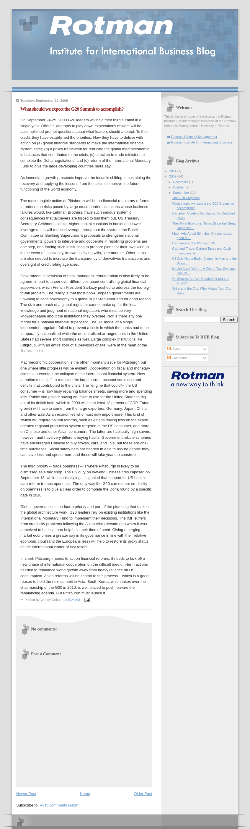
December (181, 182)
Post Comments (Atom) (60, 805)
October (179, 187)
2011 (173, 171)
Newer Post (26, 793)
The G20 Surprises (186, 198)
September (181, 192)
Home (85, 793)
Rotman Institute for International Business (202, 142)
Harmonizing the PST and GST (194, 243)
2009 (173, 176)
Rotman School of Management (194, 136)
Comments (177, 358)
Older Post (143, 793)
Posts (173, 349)
